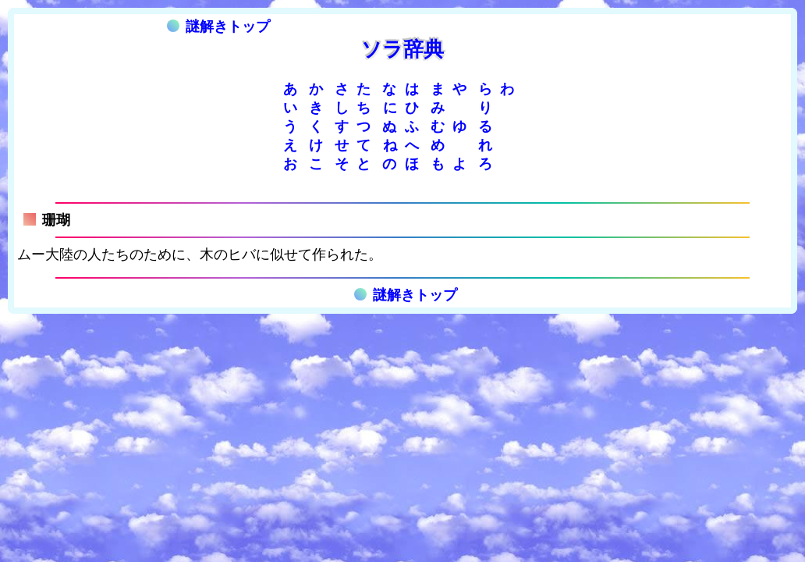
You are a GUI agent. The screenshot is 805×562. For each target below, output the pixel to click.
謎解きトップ (218, 26)
